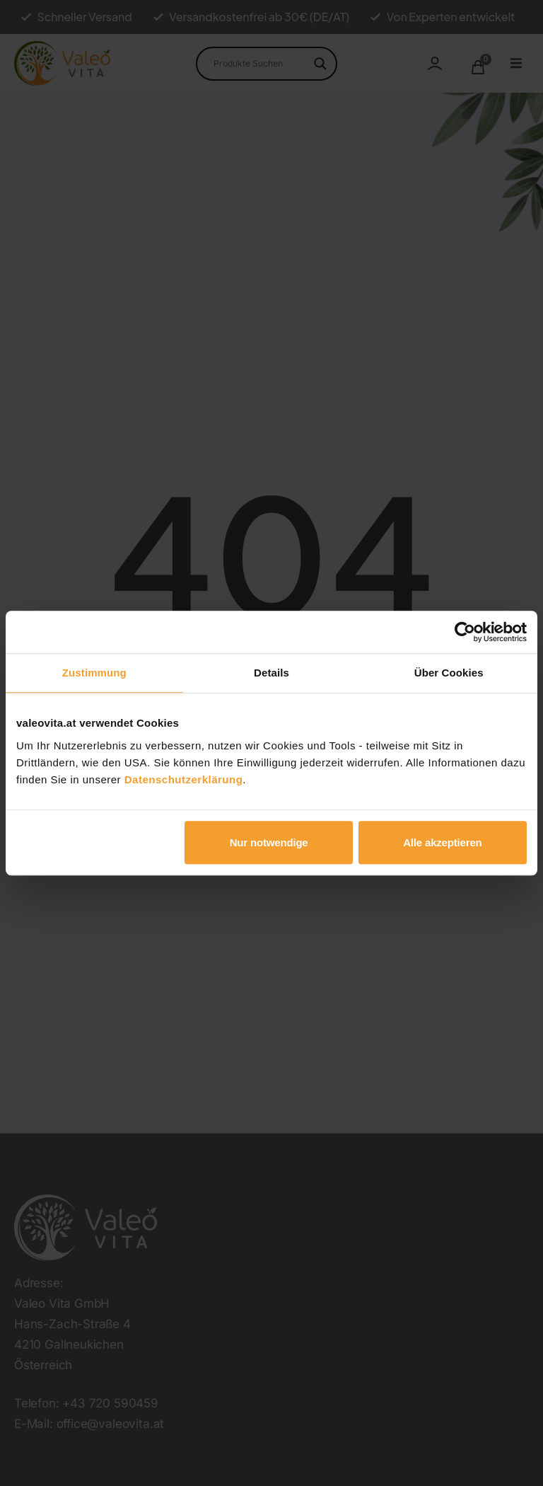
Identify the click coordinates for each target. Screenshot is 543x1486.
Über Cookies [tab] (449, 673)
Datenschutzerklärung (183, 779)
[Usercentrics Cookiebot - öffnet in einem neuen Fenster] (465, 632)
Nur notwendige (269, 842)
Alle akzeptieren (442, 842)
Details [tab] (271, 673)
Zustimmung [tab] (94, 673)
